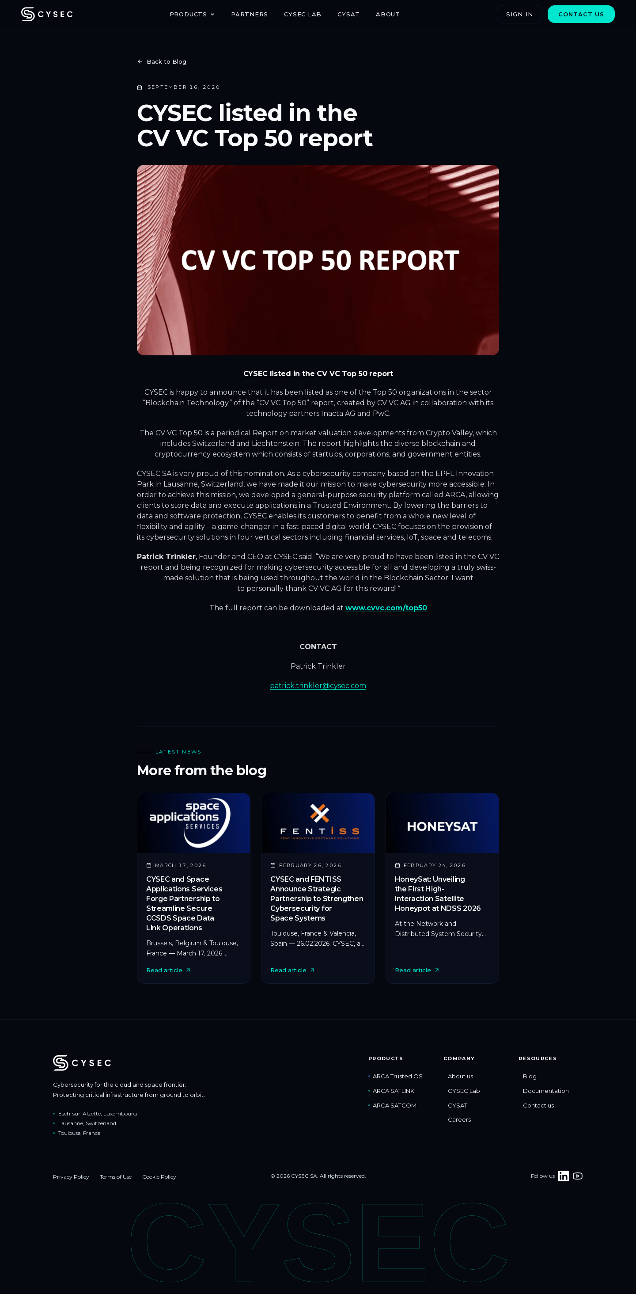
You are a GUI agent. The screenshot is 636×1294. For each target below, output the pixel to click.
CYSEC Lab (303, 14)
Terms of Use (116, 1176)
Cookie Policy (159, 1176)
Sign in (519, 14)
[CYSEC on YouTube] (577, 1176)
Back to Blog (161, 61)
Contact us (581, 14)
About (388, 14)
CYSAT (348, 14)
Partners (249, 14)
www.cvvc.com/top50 (386, 608)
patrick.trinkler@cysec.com (318, 685)
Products (192, 14)
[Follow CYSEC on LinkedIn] (563, 1176)
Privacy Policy (71, 1176)
